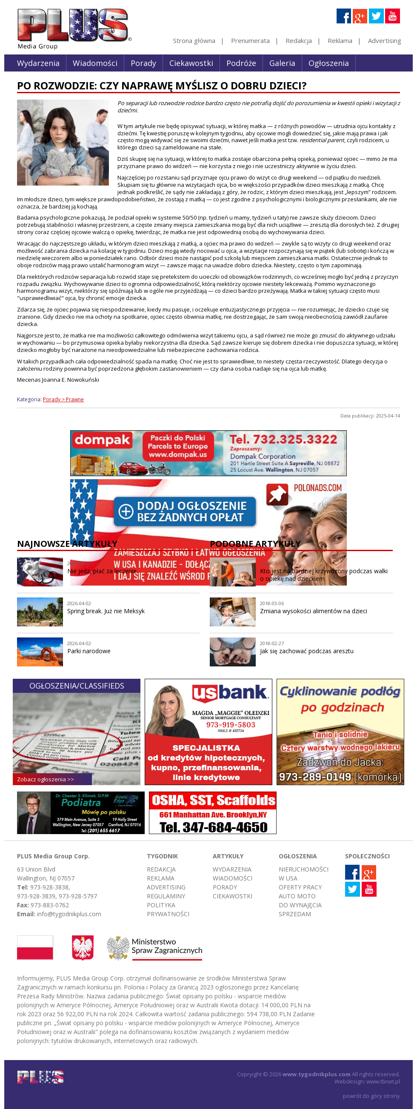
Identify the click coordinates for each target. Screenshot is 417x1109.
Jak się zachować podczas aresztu (307, 651)
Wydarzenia (38, 63)
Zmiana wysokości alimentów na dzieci (313, 611)
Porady (143, 63)
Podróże (241, 63)
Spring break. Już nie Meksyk (106, 611)
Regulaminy (166, 896)
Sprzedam (295, 914)
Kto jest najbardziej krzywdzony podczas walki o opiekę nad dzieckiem (324, 575)
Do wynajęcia (300, 905)
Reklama (340, 40)
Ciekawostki (191, 63)
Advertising (384, 40)
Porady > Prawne (63, 399)
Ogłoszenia (328, 63)
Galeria (282, 63)
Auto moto (297, 896)
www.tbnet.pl (383, 1081)
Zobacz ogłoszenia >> (45, 779)
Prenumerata (250, 40)
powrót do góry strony (371, 1096)
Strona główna (194, 40)
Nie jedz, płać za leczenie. (102, 571)
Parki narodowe (89, 651)
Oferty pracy (300, 887)
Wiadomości (95, 63)
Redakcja (299, 40)
